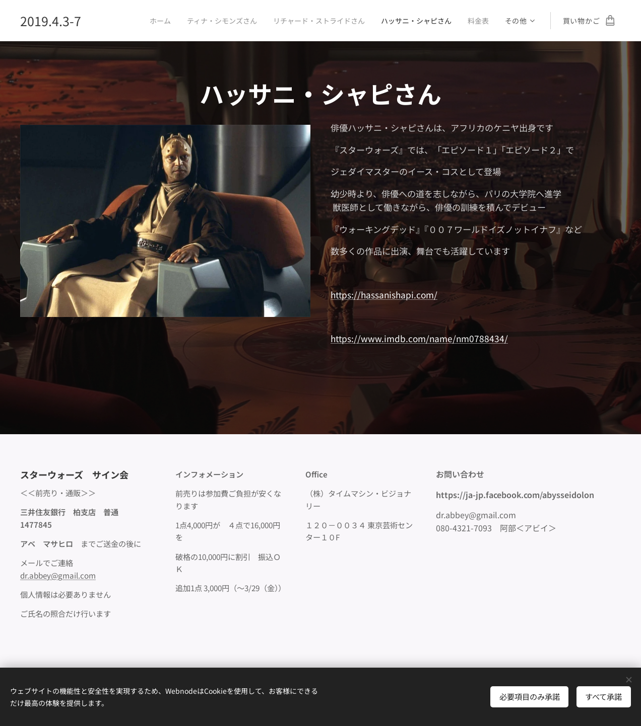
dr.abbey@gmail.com (58, 575)
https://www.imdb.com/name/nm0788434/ (419, 339)
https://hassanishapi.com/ (384, 295)
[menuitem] (149, 20)
